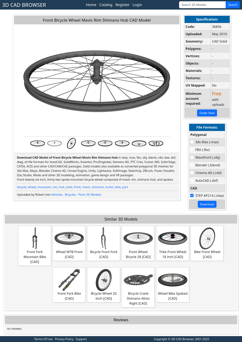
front (77, 187)
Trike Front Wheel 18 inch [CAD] (172, 243)
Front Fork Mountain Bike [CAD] (34, 245)
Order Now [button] (207, 113)
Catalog (105, 4)
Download (207, 204)
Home (91, 4)
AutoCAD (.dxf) (206, 180)
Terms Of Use (43, 339)
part (125, 187)
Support (81, 339)
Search (232, 5)
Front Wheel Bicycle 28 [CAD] (138, 243)
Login (137, 4)
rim (54, 187)
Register (122, 4)
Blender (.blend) (207, 165)
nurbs (109, 187)
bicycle (21, 187)
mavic (86, 187)
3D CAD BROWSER (24, 4)
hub (61, 187)
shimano (98, 187)
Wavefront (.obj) (207, 157)
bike (118, 187)
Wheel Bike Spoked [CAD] (173, 285)
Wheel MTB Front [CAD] (69, 243)
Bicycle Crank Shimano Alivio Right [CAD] (138, 287)
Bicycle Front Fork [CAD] (103, 243)
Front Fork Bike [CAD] (69, 285)
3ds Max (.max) (207, 142)
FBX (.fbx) (202, 149)
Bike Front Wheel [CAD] (207, 243)
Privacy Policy (64, 339)
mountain (44, 187)
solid (69, 187)
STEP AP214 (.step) (209, 195)
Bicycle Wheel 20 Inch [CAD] (103, 285)
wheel (32, 187)
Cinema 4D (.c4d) (208, 173)
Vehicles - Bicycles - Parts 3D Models (76, 195)
